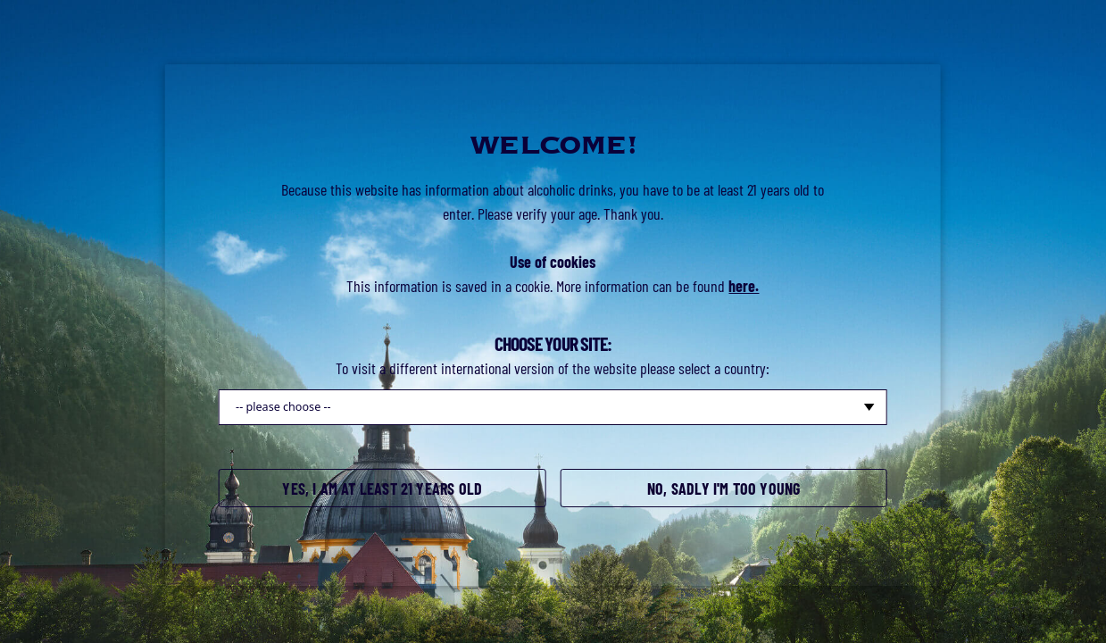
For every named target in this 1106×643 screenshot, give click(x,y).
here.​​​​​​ (743, 286)
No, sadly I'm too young (723, 488)
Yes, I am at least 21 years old (382, 488)
